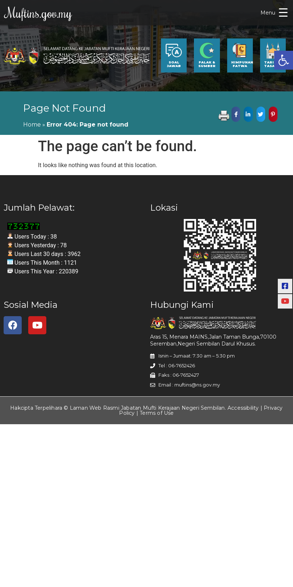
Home (32, 126)
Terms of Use (157, 415)
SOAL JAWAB (174, 66)
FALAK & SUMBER (207, 66)
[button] (283, 60)
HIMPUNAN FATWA (242, 66)
